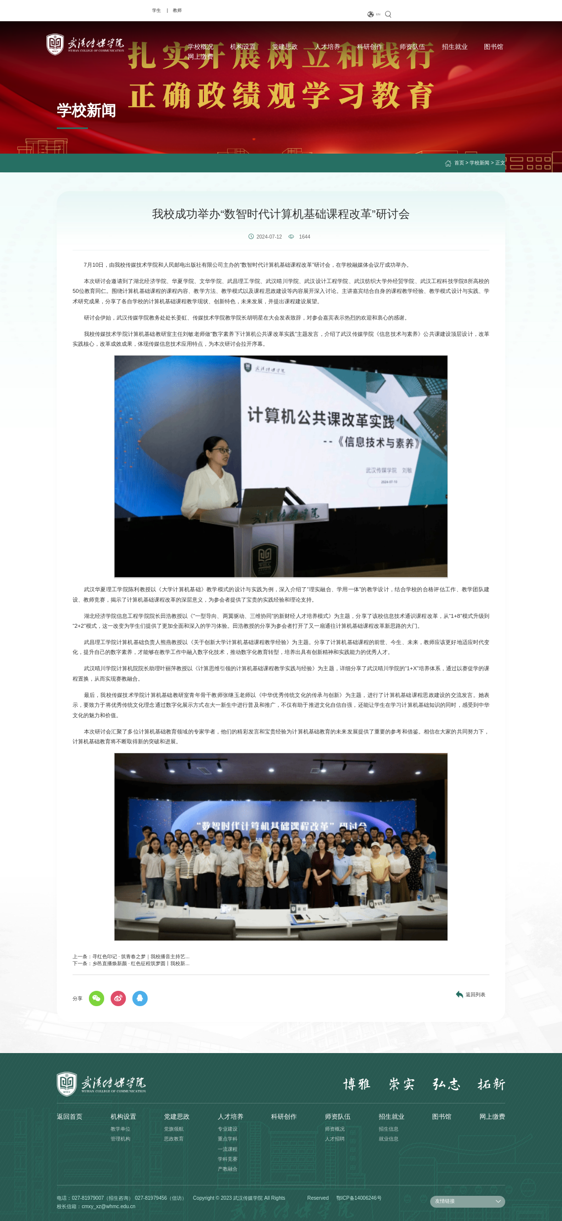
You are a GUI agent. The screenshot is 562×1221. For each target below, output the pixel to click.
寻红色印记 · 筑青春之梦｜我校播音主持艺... (141, 956)
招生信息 (389, 1129)
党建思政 (251, 45)
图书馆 (454, 45)
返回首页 (69, 1116)
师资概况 (335, 1129)
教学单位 (120, 1129)
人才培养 (292, 45)
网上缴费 (492, 45)
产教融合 (228, 1169)
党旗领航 (174, 1129)
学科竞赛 (228, 1159)
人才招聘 (335, 1138)
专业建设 (228, 1129)
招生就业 (416, 45)
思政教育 (174, 1138)
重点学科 (228, 1138)
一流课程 (228, 1149)
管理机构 (120, 1138)
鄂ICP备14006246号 (359, 1198)
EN (468, 14)
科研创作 (334, 45)
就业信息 (389, 1138)
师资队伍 (375, 45)
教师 (82, 10)
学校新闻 (479, 162)
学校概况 (169, 45)
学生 (61, 10)
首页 (459, 162)
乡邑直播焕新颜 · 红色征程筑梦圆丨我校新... (141, 963)
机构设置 (210, 45)
